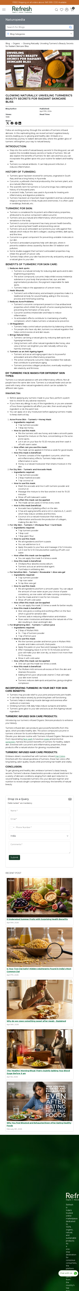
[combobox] (12, 827)
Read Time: (45, 114)
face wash (28, 739)
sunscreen (10, 742)
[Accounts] (66, 9)
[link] (56, 9)
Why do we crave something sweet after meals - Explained (36, 1021)
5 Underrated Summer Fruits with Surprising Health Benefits (37, 919)
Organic (16, 43)
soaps (47, 739)
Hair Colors (60, 756)
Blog (8, 43)
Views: (8, 114)
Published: (44, 109)
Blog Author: (11, 109)
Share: (8, 121)
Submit (14, 857)
